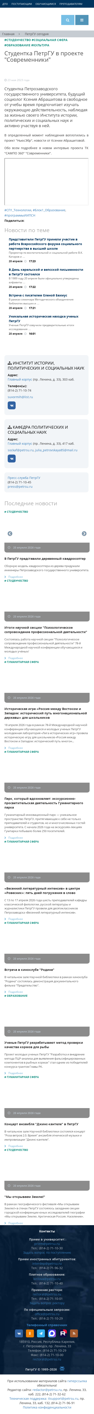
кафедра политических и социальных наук (38, 429)
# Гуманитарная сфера (21, 662)
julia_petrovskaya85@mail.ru (56, 450)
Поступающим (21, 3)
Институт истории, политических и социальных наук (46, 365)
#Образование (17, 45)
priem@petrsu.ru (47, 1244)
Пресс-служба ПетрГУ (24, 478)
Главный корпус (20, 379)
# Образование (16, 996)
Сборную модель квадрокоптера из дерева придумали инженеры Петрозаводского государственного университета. (46, 568)
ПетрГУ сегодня (37, 34)
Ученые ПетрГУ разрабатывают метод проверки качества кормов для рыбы (43, 1044)
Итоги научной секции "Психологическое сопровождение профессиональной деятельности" (45, 629)
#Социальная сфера (50, 40)
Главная (8, 34)
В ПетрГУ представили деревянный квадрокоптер (45, 558)
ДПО (5, 3)
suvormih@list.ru (20, 397)
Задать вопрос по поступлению (47, 1252)
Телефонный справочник (47, 1325)
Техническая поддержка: (28, 1398)
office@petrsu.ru (47, 1314)
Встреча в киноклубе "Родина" (29, 970)
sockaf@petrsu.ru (21, 450)
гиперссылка (77, 1381)
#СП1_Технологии (17, 210)
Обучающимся (45, 3)
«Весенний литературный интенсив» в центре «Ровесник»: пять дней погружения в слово (42, 890)
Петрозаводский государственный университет (20, 19)
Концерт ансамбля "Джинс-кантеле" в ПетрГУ (41, 1124)
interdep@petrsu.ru (47, 1263)
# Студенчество (16, 512)
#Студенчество (17, 40)
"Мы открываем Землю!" (24, 1197)
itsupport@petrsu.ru (63, 1398)
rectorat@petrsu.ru (47, 1294)
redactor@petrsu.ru (47, 1390)
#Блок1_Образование (49, 210)
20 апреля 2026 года (24, 547)
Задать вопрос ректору (47, 1303)
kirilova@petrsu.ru (47, 1279)
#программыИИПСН (19, 215)
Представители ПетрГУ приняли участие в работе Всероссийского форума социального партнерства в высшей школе (45, 244)
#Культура (40, 45)
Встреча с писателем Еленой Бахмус (38, 295)
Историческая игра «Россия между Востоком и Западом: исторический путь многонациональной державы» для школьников (45, 713)
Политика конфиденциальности (47, 1407)
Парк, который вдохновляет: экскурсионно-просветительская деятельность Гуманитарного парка (43, 802)
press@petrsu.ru (20, 486)
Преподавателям (70, 3)
